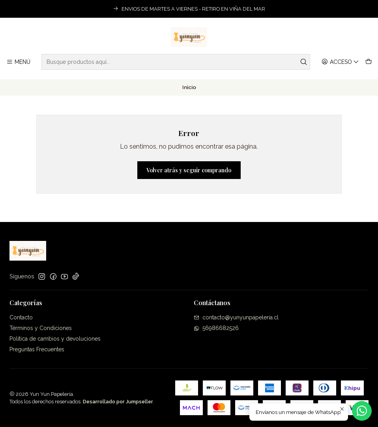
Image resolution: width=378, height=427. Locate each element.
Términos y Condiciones (40, 328)
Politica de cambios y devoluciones (55, 339)
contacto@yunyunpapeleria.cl (236, 317)
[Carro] (368, 62)
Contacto (21, 317)
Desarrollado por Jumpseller (118, 402)
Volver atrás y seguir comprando (188, 170)
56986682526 (216, 328)
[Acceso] (340, 62)
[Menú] (18, 62)
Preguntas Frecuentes (36, 349)
